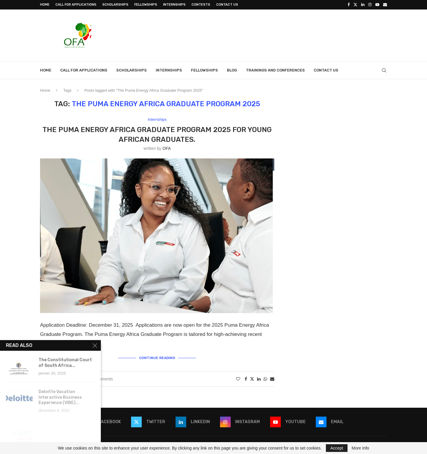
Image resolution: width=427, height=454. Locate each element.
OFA (166, 148)
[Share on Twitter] (252, 378)
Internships (174, 5)
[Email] (385, 4)
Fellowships (145, 5)
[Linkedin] (362, 4)
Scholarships (115, 5)
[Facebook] (349, 4)
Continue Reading (157, 358)
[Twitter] (355, 4)
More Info (360, 448)
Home (45, 5)
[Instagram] (370, 4)
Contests (201, 5)
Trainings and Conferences (275, 70)
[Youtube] (377, 4)
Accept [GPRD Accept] (336, 448)
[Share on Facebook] (246, 379)
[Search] (384, 70)
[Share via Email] (272, 379)
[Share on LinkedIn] (259, 379)
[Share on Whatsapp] (265, 379)
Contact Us (227, 5)
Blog (232, 70)
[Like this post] (238, 379)
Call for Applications (75, 5)
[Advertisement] (279, 34)
